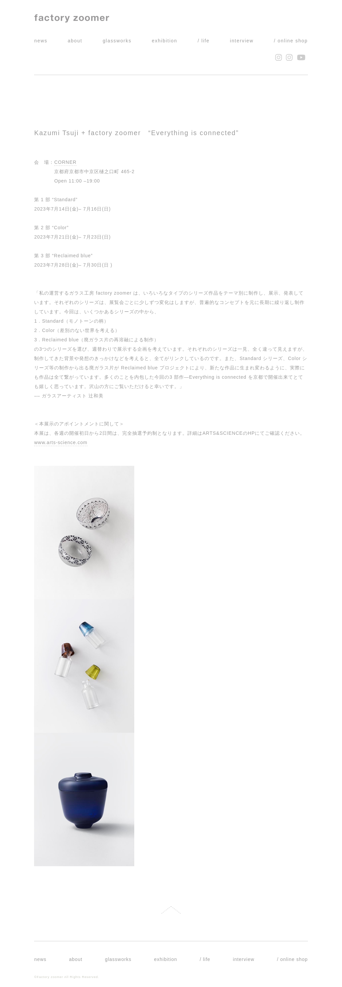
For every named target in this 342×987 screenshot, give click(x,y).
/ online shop (291, 40)
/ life (204, 40)
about (75, 40)
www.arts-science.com (60, 442)
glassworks (117, 40)
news (40, 40)
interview (242, 40)
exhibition (164, 40)
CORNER (65, 162)
